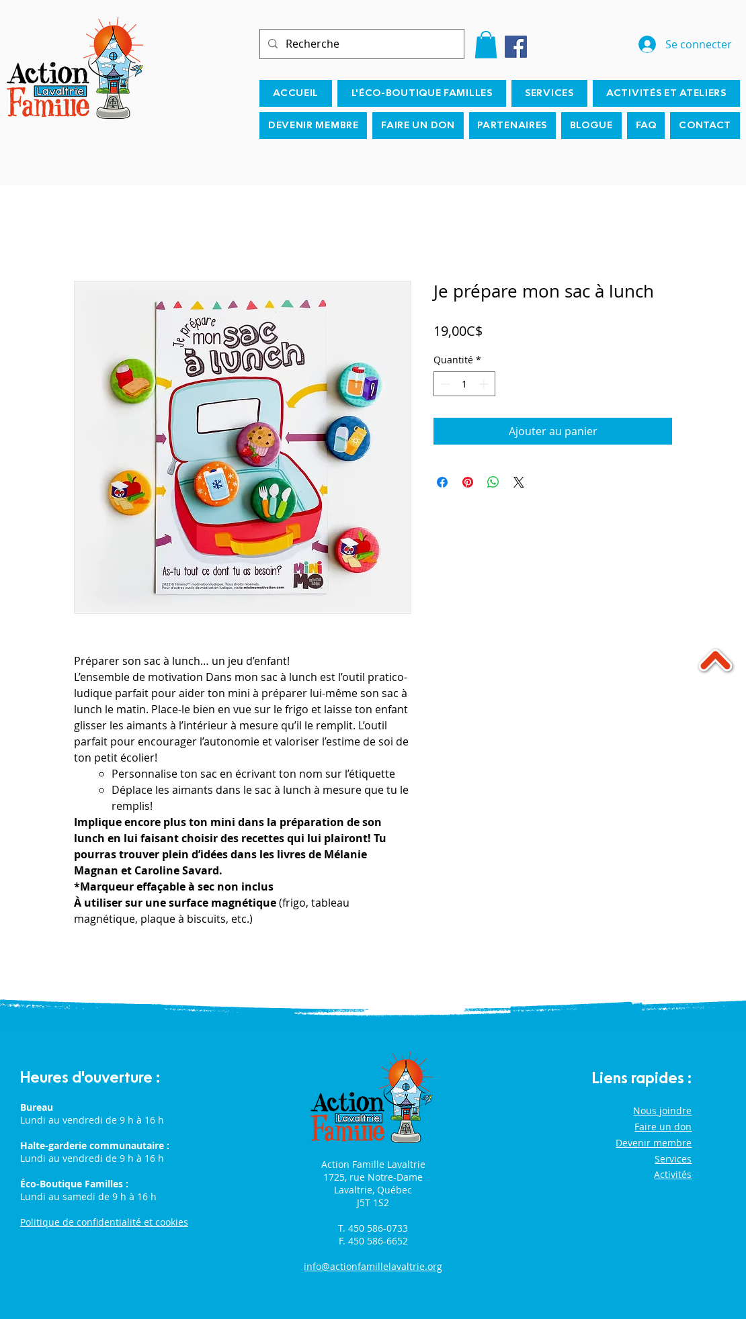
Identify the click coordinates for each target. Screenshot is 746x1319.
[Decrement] (444, 384)
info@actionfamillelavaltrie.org (373, 1266)
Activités (673, 1174)
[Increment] (484, 384)
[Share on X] (519, 482)
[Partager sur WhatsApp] (493, 482)
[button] (485, 44)
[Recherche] (361, 44)
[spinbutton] (464, 384)
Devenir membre (654, 1142)
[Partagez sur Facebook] (442, 482)
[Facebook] (516, 47)
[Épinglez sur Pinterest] (468, 482)
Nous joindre (662, 1110)
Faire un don (663, 1126)
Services (673, 1158)
